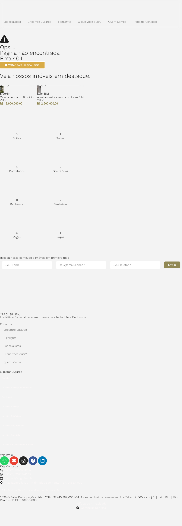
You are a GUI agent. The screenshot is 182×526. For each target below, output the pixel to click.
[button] (172, 265)
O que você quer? (89, 21)
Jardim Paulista (11, 435)
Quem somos (12, 362)
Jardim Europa (11, 406)
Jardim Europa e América (17, 387)
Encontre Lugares (39, 21)
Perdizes (7, 397)
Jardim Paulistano (13, 425)
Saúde (5, 378)
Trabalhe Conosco (145, 21)
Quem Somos (117, 21)
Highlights (64, 21)
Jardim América (11, 416)
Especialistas (12, 21)
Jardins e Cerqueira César (17, 444)
